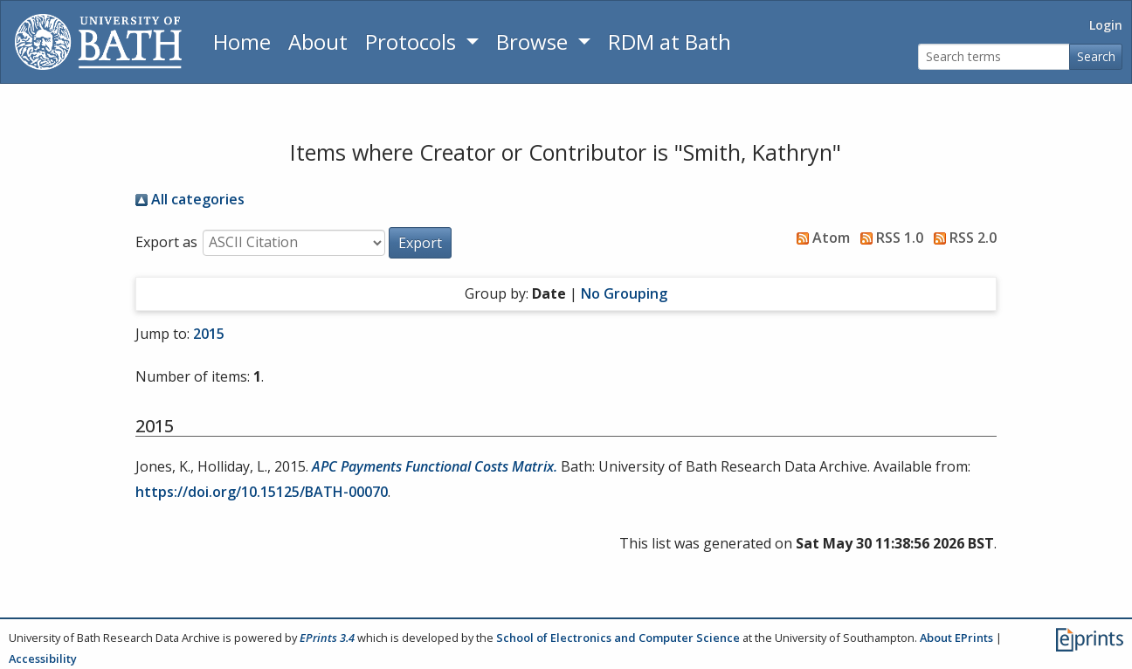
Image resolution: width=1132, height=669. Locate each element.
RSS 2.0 (962, 237)
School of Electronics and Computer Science (618, 637)
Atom (820, 237)
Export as (166, 242)
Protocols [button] (413, 41)
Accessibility (43, 658)
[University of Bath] (98, 42)
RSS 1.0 (888, 237)
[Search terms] (994, 57)
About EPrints (956, 637)
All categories (190, 199)
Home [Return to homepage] (242, 41)
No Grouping (624, 293)
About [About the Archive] (318, 41)
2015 (208, 333)
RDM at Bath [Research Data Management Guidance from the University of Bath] (669, 41)
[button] (420, 243)
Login (1105, 25)
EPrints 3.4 (327, 637)
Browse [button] (534, 41)
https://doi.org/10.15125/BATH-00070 (261, 491)
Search (1096, 56)
